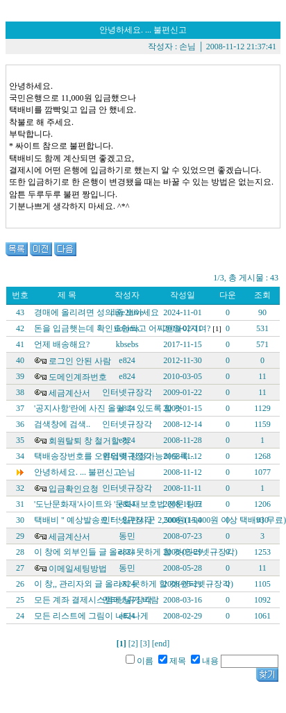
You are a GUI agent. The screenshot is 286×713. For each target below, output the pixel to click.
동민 (127, 536)
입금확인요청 (74, 489)
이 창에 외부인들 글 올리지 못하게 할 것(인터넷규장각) (135, 552)
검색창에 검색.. (62, 424)
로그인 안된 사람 (80, 361)
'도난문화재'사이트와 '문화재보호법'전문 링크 (118, 504)
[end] (160, 643)
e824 (127, 360)
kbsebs (127, 344)
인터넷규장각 (127, 392)
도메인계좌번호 (78, 377)
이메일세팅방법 (78, 568)
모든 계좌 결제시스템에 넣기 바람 (96, 600)
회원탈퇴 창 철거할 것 (89, 441)
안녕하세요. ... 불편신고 (77, 472)
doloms (127, 328)
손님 (187, 46)
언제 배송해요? (62, 344)
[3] (145, 643)
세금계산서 (69, 393)
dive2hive (126, 312)
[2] (133, 643)
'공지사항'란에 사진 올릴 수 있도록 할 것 (108, 408)
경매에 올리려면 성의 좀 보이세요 (96, 312)
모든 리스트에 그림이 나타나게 (91, 616)
